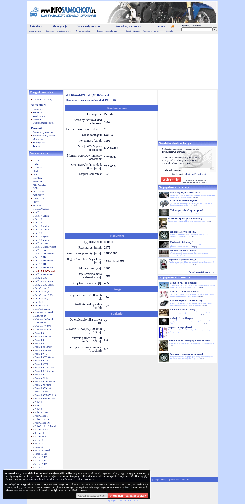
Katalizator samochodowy (182, 309)
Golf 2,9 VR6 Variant (44, 284)
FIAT (35, 170)
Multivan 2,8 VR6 (43, 329)
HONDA (37, 177)
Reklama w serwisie (151, 31)
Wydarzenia (39, 115)
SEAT (36, 201)
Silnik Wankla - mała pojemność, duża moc (190, 340)
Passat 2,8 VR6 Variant (45, 395)
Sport (128, 31)
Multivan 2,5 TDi (43, 326)
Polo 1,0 (38, 402)
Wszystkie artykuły (42, 99)
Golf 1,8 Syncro (42, 236)
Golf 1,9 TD (40, 257)
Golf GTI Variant (42, 309)
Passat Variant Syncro (45, 398)
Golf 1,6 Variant (42, 226)
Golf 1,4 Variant (42, 215)
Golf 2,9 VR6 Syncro (44, 281)
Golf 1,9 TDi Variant (45, 271)
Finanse (136, 31)
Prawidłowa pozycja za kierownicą (185, 218)
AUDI (36, 160)
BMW (36, 164)
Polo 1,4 (38, 405)
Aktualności (37, 26)
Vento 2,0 (38, 467)
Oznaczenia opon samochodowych (186, 354)
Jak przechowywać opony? (183, 232)
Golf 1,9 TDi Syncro (44, 267)
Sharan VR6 (40, 436)
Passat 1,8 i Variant (43, 347)
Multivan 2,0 (41, 315)
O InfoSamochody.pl (43, 122)
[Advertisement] (122, 62)
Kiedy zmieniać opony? (181, 242)
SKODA (37, 205)
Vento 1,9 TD (40, 457)
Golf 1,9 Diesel (42, 243)
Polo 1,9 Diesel (42, 412)
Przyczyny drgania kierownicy (185, 192)
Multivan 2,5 (41, 322)
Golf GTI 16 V (41, 305)
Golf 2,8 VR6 (41, 278)
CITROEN (38, 167)
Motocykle (38, 139)
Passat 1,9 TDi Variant (45, 367)
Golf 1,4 (38, 212)
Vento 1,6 (38, 440)
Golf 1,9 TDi (41, 264)
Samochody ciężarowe (128, 26)
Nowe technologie (83, 31)
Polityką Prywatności (196, 174)
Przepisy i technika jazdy (107, 31)
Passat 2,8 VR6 (42, 391)
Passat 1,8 (39, 340)
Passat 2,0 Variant (43, 388)
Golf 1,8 (38, 233)
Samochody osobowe (88, 26)
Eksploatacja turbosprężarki (184, 200)
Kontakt (169, 31)
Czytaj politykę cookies (92, 495)
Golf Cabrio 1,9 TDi (44, 295)
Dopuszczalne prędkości (180, 327)
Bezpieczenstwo (64, 31)
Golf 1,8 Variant (42, 240)
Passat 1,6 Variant (43, 336)
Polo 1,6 (38, 409)
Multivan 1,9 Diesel (44, 312)
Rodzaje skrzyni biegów (181, 318)
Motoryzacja (60, 26)
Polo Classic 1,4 (42, 416)
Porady (161, 26)
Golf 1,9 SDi (41, 250)
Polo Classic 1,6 (42, 419)
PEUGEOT (38, 191)
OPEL (36, 188)
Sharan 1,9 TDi (42, 429)
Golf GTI (39, 302)
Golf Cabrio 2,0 (42, 298)
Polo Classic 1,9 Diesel (45, 426)
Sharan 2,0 (39, 433)
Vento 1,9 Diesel (42, 450)
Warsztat (37, 119)
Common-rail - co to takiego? (184, 283)
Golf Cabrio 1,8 (42, 288)
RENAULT (38, 198)
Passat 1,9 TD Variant (45, 357)
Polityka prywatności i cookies (175, 479)
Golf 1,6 (38, 219)
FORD (36, 174)
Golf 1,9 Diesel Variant (45, 246)
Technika (50, 31)
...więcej (195, 197)
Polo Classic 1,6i (42, 422)
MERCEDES (39, 184)
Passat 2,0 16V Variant (45, 381)
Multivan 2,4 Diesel (44, 319)
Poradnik (36, 128)
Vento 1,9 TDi (40, 460)
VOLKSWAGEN (41, 208)
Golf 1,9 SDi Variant (44, 253)
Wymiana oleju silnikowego (182, 259)
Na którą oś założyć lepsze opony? (186, 210)
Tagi (157, 479)
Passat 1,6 (39, 333)
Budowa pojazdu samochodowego (186, 300)
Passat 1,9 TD (41, 353)
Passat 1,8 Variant (43, 350)
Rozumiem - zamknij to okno (128, 495)
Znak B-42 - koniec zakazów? (184, 291)
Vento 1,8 (38, 443)
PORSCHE (38, 195)
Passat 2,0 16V (41, 378)
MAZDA (37, 181)
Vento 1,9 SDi (40, 453)
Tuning (36, 145)
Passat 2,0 (39, 374)
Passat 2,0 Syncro (43, 384)
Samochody (39, 109)
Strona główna (35, 31)
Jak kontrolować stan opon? (184, 250)
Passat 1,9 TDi (41, 360)
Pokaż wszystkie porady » (201, 272)
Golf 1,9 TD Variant (44, 260)
